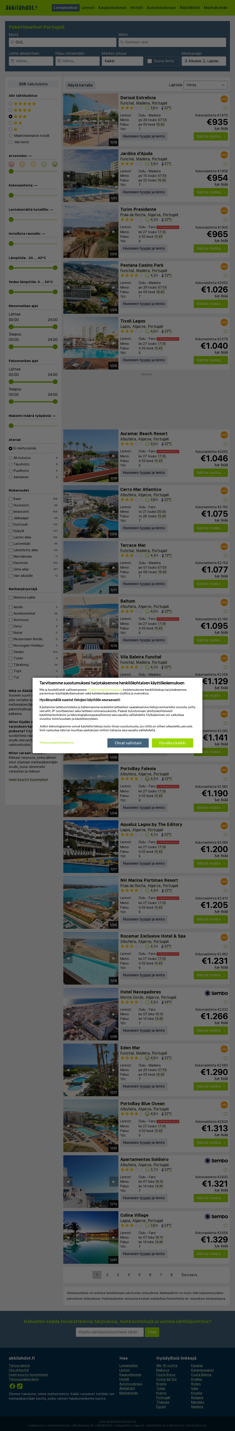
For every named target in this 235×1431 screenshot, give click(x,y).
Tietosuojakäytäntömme (56, 742)
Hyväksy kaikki (172, 742)
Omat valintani (128, 742)
